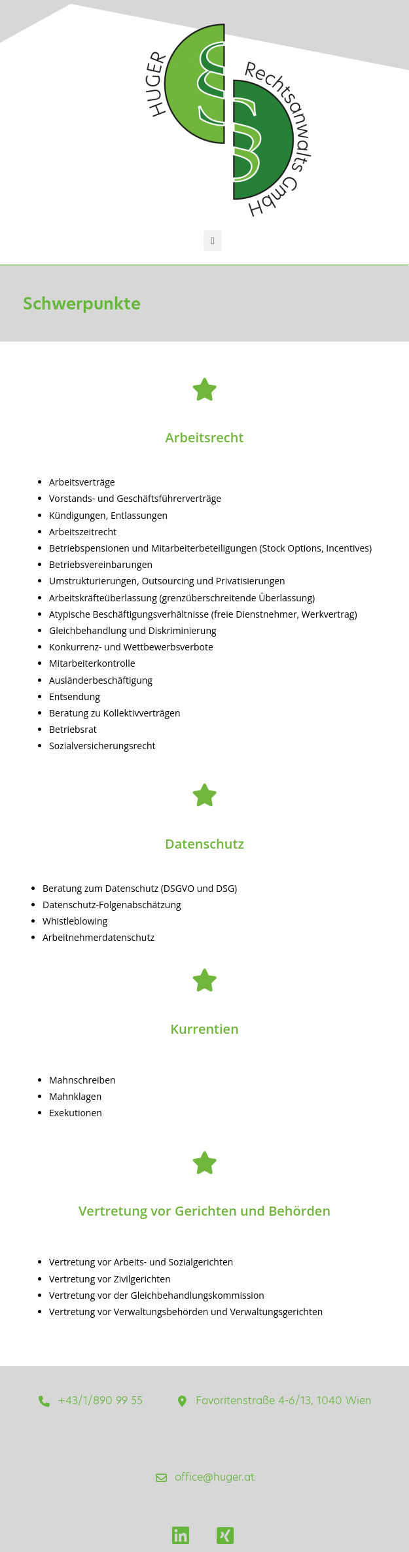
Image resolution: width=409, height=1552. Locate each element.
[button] (213, 240)
